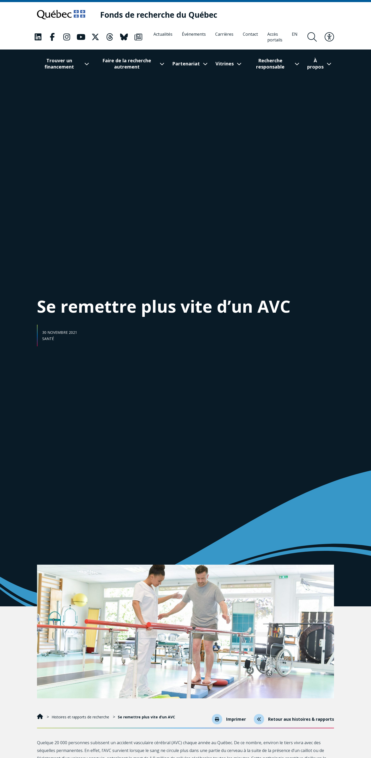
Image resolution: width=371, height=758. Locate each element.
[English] (295, 37)
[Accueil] (40, 716)
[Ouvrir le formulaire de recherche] (312, 37)
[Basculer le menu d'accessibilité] (329, 37)
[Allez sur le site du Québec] (61, 14)
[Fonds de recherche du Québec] (158, 14)
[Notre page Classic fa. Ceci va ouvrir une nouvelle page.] (38, 37)
